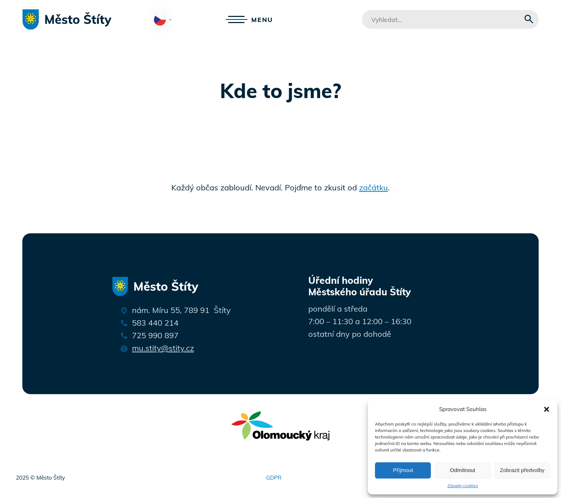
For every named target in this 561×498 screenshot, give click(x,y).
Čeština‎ (164, 20)
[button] (546, 409)
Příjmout (403, 470)
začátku (373, 187)
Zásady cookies (462, 485)
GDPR (274, 477)
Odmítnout (462, 470)
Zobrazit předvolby (522, 470)
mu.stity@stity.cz (163, 348)
